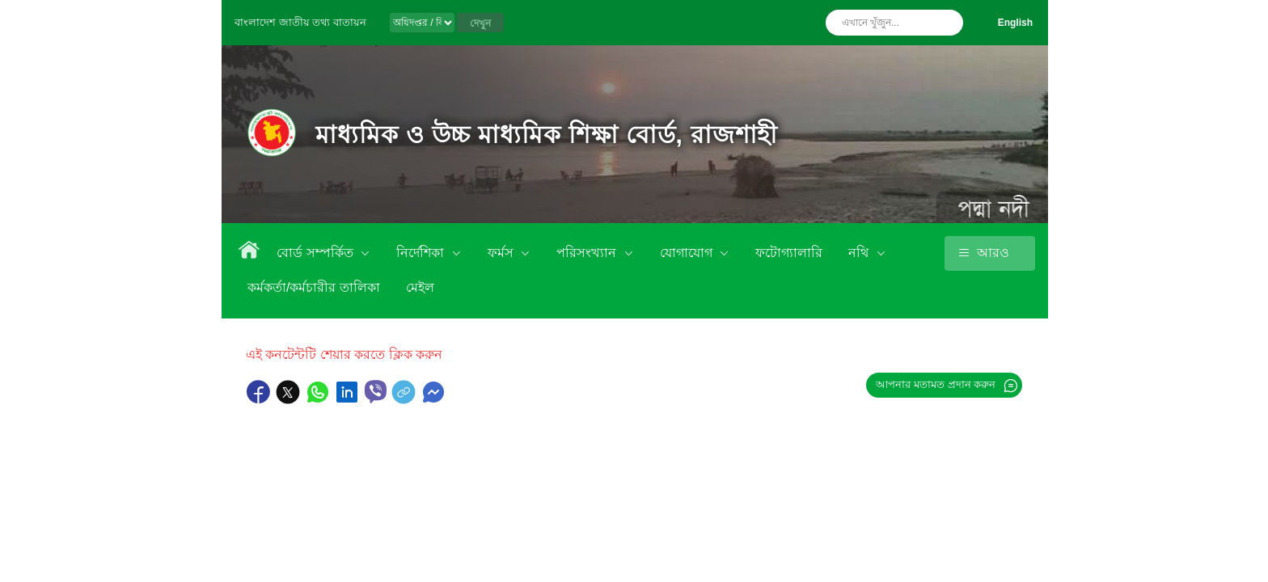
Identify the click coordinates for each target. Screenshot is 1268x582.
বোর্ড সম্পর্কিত (317, 252)
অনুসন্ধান (947, 23)
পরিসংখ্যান (587, 252)
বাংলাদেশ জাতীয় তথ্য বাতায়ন (300, 22)
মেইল (420, 287)
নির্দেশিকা (421, 252)
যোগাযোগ (688, 252)
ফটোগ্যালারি (788, 252)
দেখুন (480, 23)
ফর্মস (502, 252)
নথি (860, 252)
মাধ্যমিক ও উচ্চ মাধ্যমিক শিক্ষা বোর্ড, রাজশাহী (546, 134)
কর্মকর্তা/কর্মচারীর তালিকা (313, 287)
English (1015, 22)
